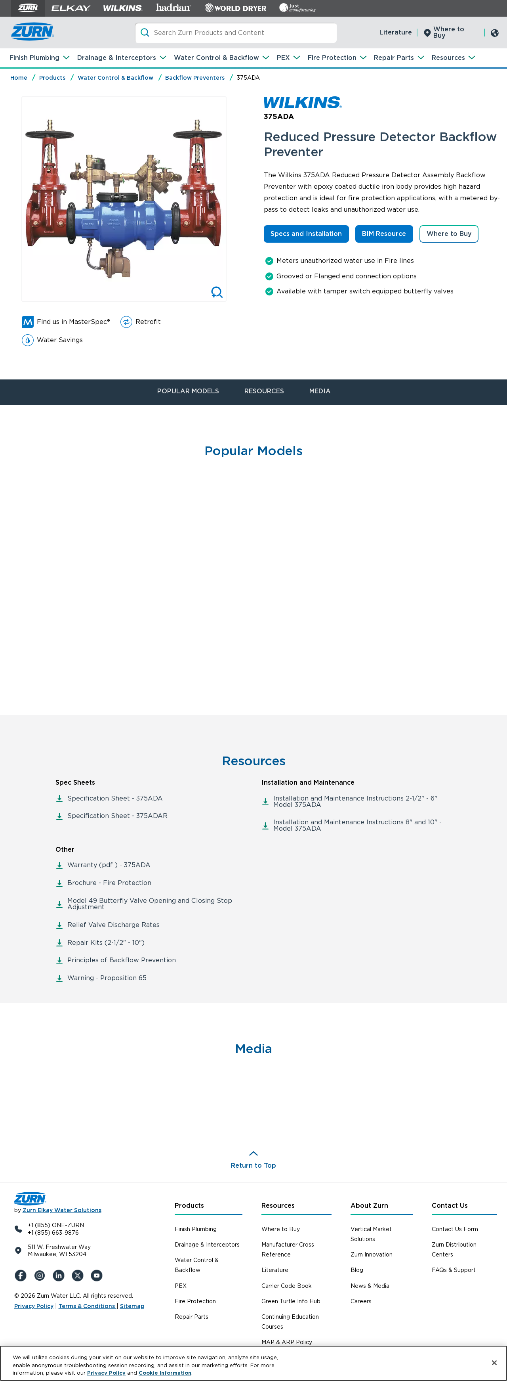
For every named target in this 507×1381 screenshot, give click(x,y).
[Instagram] (41, 1275)
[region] (253, 1363)
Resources (448, 57)
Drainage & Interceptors (116, 57)
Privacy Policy (33, 1306)
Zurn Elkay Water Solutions (62, 1210)
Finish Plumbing (34, 57)
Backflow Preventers (195, 78)
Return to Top (253, 1165)
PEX (283, 57)
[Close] (494, 1362)
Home (18, 78)
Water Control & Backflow (216, 57)
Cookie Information (165, 1373)
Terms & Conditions (87, 1306)
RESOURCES (264, 391)
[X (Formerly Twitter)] (79, 1275)
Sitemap (132, 1306)
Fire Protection (332, 57)
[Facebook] (22, 1275)
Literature (395, 32)
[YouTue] (98, 1275)
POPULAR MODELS (188, 391)
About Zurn (369, 1205)
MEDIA (320, 391)
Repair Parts (394, 57)
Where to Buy (448, 32)
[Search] (235, 32)
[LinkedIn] (60, 1275)
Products (52, 78)
